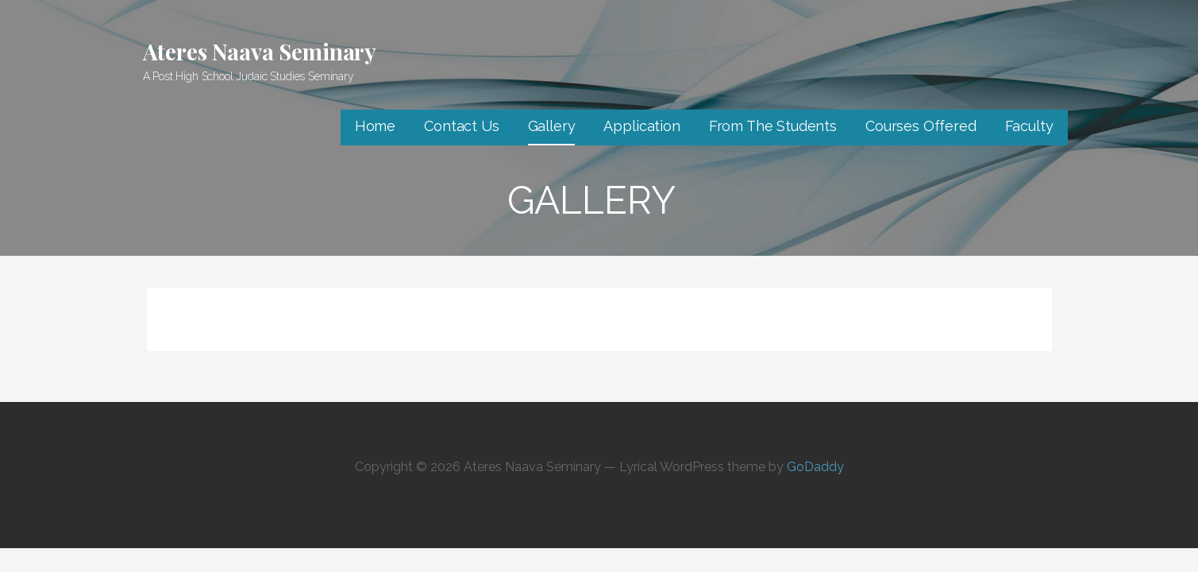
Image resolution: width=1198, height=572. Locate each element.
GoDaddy (815, 466)
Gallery (552, 126)
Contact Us (461, 126)
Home (375, 126)
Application (641, 126)
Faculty (1029, 126)
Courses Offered (921, 126)
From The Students (773, 126)
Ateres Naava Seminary (260, 51)
